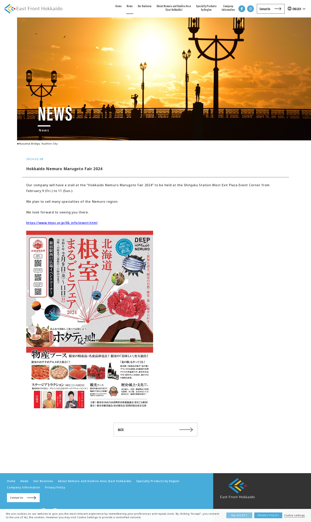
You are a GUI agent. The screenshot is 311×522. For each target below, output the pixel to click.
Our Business (145, 6)
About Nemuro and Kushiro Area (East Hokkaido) (174, 8)
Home (118, 6)
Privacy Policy (55, 487)
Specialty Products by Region (206, 8)
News (129, 6)
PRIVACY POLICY (268, 515)
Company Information (228, 8)
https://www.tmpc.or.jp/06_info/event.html (62, 223)
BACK (121, 429)
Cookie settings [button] (294, 515)
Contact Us (265, 8)
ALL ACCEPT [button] (239, 515)
